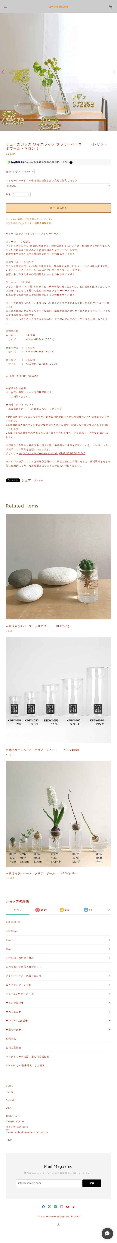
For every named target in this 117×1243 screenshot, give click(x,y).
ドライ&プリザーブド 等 (20, 994)
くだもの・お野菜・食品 (20, 958)
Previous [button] (4, 72)
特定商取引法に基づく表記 (69, 1216)
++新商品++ (12, 931)
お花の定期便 (13, 1047)
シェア (26, 480)
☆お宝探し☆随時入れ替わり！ (24, 967)
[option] (58, 72)
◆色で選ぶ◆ (13, 1011)
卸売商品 (11, 1038)
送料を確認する (43, 223)
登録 (91, 1183)
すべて (17, 910)
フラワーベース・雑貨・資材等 (24, 975)
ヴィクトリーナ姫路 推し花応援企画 (27, 1056)
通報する (38, 480)
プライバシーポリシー (46, 1216)
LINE (9, 1140)
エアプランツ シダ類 (18, 985)
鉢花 (8, 949)
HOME (10, 1092)
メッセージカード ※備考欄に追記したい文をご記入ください (41, 180)
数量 (8, 194)
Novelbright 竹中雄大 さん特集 (25, 1065)
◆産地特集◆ (13, 1029)
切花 (8, 940)
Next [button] (113, 72)
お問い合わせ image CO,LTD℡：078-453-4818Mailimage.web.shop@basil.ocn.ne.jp (27, 1124)
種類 (8, 172)
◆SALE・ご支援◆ (17, 1020)
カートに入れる (58, 208)
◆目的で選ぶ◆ (15, 1002)
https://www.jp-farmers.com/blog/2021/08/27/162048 (52, 453)
